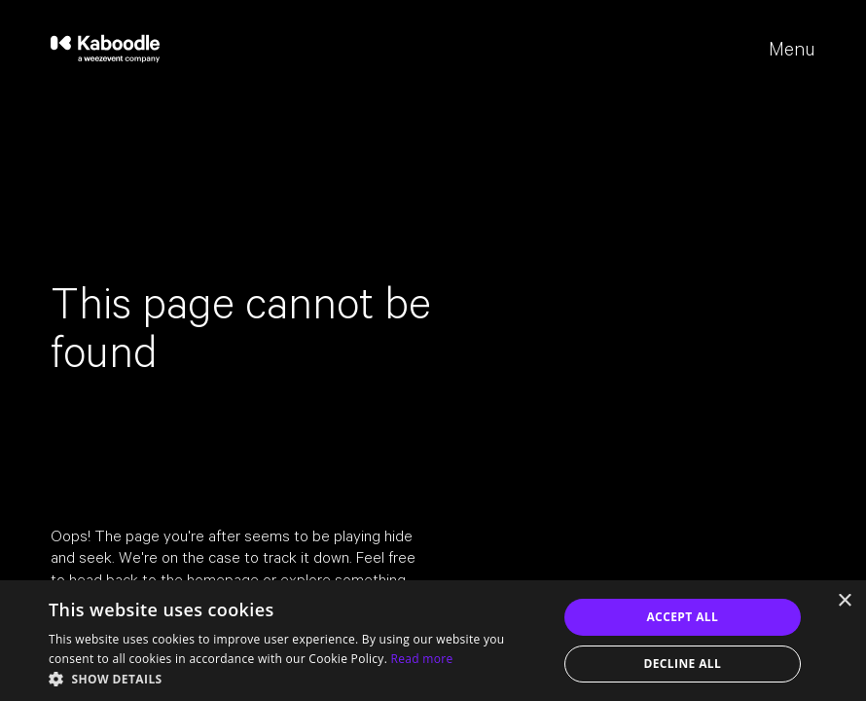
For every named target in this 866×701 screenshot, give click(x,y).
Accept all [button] (682, 617)
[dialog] (433, 640)
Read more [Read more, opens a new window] (422, 658)
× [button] (844, 601)
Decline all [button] (682, 663)
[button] (295, 677)
